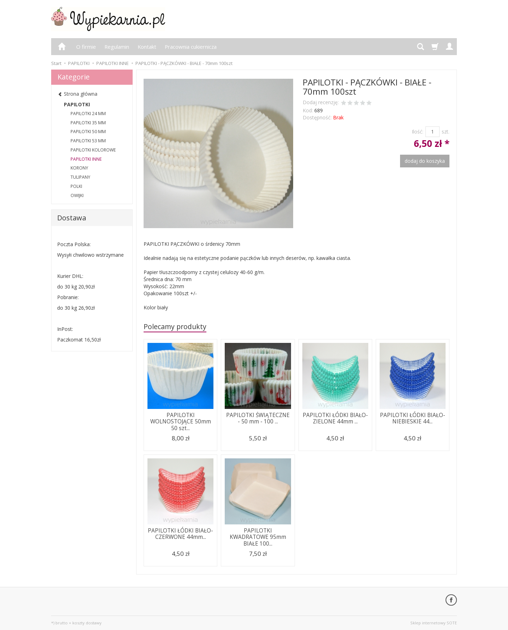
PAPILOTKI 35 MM (88, 123)
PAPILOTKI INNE (86, 159)
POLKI (76, 186)
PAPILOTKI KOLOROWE (93, 150)
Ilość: (417, 131)
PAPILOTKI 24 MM (88, 114)
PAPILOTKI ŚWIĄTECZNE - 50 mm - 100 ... (258, 418)
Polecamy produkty (175, 326)
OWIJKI (77, 195)
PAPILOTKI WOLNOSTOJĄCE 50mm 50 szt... (180, 421)
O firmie (86, 46)
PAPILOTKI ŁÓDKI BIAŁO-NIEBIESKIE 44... (412, 418)
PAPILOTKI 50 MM (88, 132)
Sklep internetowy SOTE (433, 622)
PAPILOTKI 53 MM (88, 141)
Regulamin (116, 46)
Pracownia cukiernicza (191, 46)
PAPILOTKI (77, 104)
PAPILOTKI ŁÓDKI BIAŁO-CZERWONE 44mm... (180, 534)
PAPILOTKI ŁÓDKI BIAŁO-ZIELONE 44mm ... (335, 418)
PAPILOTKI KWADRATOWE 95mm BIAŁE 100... (258, 537)
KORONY (79, 168)
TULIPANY (80, 177)
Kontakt (147, 46)
